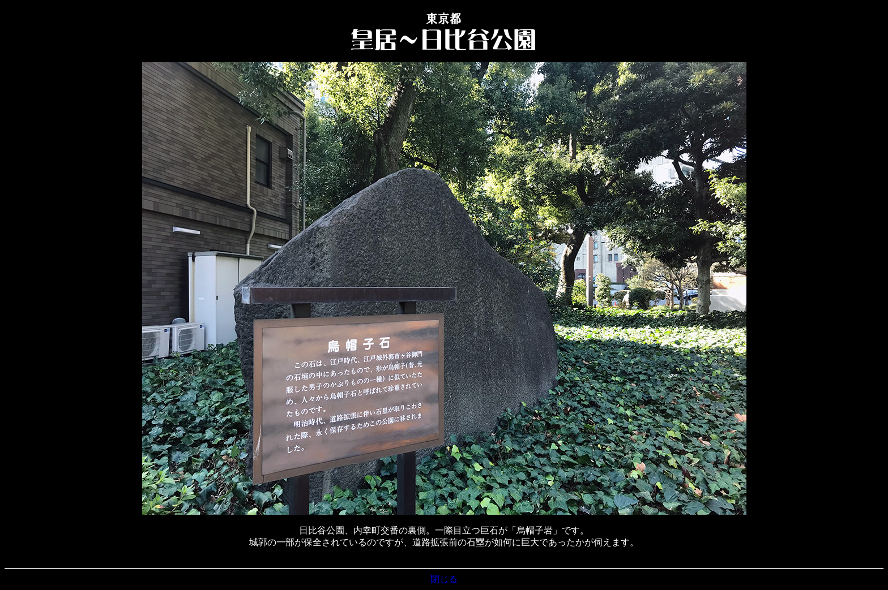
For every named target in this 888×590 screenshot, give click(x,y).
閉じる (444, 579)
